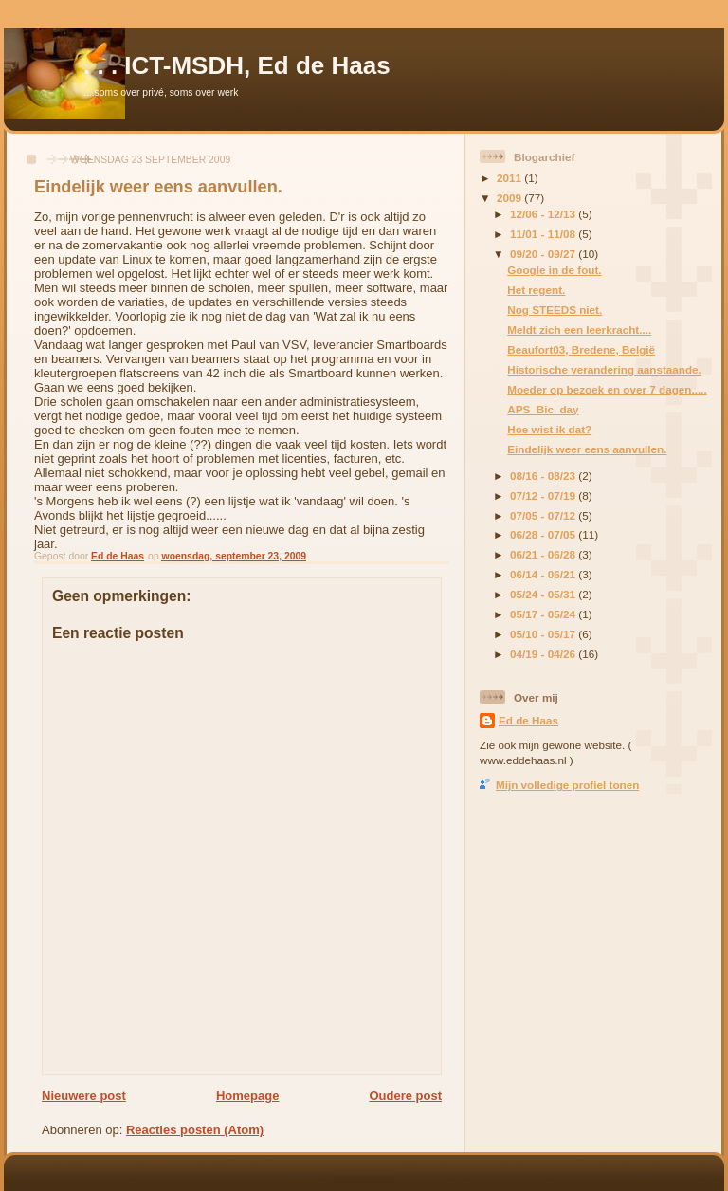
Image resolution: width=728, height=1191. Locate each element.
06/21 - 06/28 (544, 554)
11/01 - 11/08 (544, 234)
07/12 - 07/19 (544, 495)
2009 (510, 198)
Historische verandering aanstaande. (604, 369)
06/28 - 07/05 (544, 534)
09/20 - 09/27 (544, 253)
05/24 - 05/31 (544, 594)
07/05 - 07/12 (544, 515)
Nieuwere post (84, 1096)
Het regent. (536, 290)
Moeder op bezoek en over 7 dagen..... (606, 389)
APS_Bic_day (542, 409)
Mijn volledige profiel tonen (567, 785)
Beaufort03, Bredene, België (581, 349)
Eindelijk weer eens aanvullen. (586, 449)
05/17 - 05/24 (544, 614)
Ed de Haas (528, 720)
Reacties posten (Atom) (195, 1130)
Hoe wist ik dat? (549, 429)
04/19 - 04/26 (544, 654)
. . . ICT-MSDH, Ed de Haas (237, 65)
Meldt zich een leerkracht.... (579, 329)
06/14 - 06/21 (544, 574)
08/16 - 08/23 (544, 475)
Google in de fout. (554, 270)
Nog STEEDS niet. (554, 309)
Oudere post (405, 1096)
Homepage (247, 1096)
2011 (510, 178)
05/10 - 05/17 (544, 634)
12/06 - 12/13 (544, 214)
